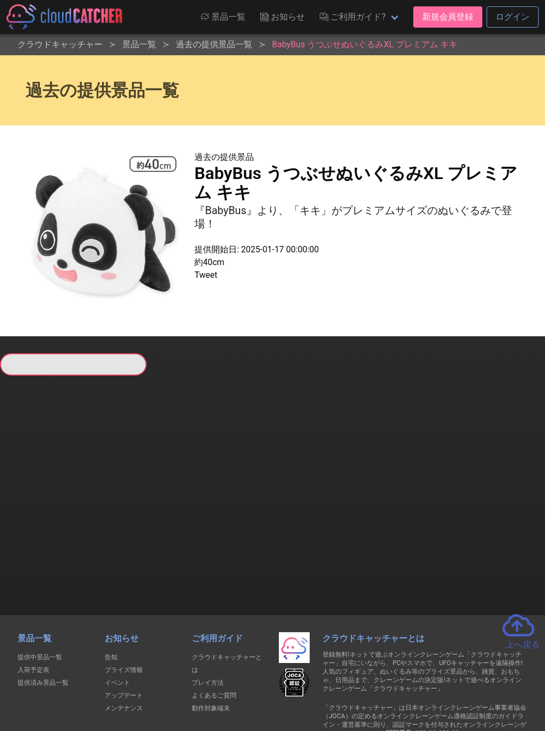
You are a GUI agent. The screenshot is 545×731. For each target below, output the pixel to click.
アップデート (124, 619)
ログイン (513, 17)
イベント (117, 606)
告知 (111, 581)
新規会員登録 (447, 17)
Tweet (205, 275)
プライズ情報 (124, 594)
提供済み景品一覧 (43, 606)
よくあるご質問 (214, 619)
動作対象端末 (211, 632)
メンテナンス (124, 632)
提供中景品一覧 (40, 581)
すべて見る (31, 494)
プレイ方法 (208, 606)
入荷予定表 (33, 594)
